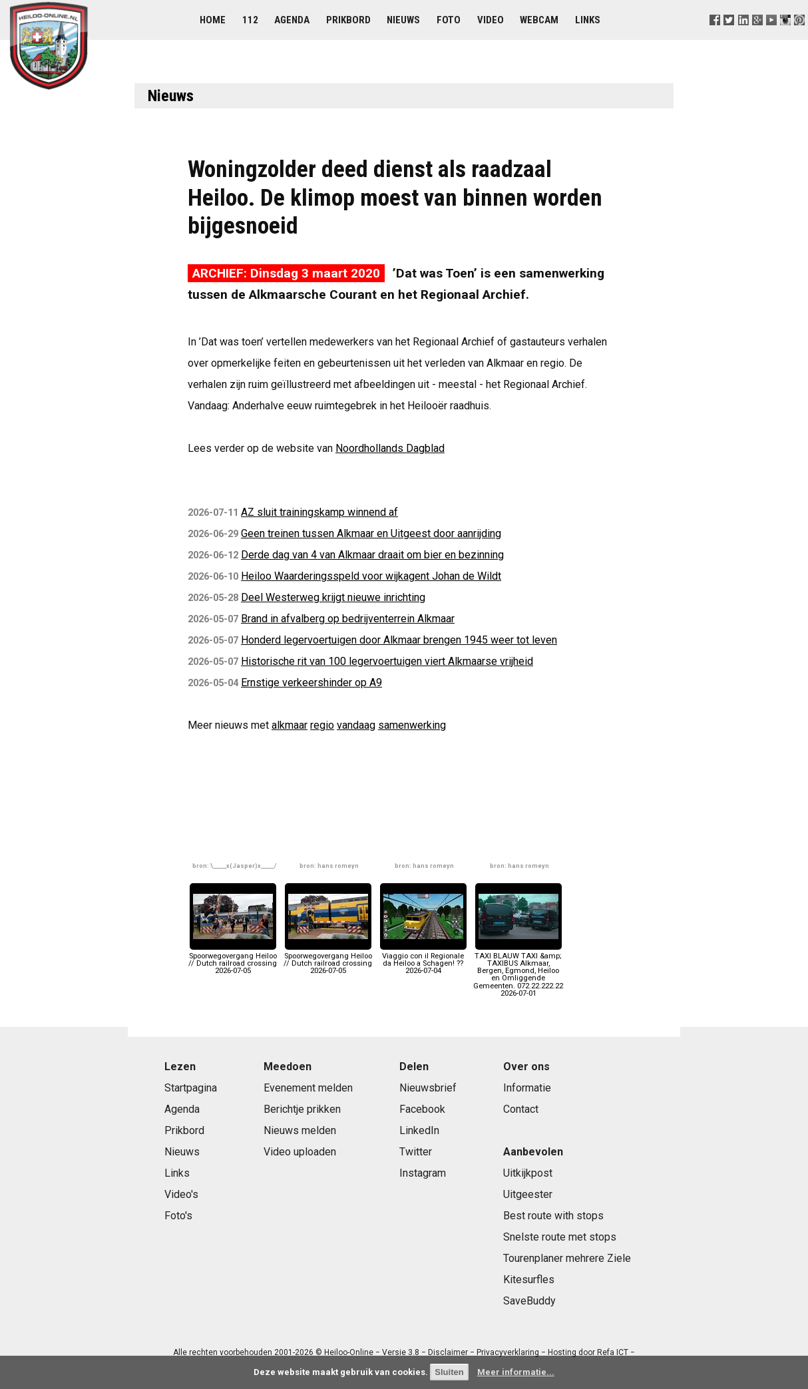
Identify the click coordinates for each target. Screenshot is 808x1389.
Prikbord (348, 20)
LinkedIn (419, 1130)
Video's (181, 1194)
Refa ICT (612, 1352)
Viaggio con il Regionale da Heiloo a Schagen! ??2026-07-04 (423, 960)
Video (490, 20)
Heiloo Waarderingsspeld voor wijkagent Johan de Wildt (371, 576)
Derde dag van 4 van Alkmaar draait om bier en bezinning (372, 554)
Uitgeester (527, 1194)
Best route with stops (553, 1215)
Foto (449, 20)
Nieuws (403, 20)
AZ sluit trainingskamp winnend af (319, 512)
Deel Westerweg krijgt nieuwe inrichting (333, 597)
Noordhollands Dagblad (390, 448)
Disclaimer (448, 1352)
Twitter (415, 1151)
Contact (520, 1109)
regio (322, 725)
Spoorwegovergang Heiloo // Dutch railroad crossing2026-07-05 (232, 960)
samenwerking (412, 725)
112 (250, 20)
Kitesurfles (528, 1279)
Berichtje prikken (302, 1109)
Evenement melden (308, 1088)
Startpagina (190, 1088)
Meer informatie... (515, 1372)
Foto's (178, 1215)
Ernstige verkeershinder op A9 (311, 682)
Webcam (539, 20)
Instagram (422, 1173)
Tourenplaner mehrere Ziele (567, 1258)
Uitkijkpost (527, 1173)
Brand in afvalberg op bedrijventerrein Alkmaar (348, 618)
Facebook (422, 1109)
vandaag (356, 725)
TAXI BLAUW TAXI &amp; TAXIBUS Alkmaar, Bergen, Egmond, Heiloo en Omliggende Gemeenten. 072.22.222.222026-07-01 (518, 971)
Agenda (291, 20)
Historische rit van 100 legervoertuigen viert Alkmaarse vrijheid (387, 661)
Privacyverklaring (508, 1352)
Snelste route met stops (559, 1237)
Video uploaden (300, 1151)
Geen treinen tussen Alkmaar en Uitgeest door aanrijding (371, 533)
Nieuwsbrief (428, 1088)
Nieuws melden (300, 1130)
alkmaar (289, 725)
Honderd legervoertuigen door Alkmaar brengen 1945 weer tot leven (399, 640)
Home (213, 20)
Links (587, 20)
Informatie (527, 1088)
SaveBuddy (529, 1300)
